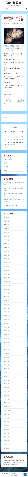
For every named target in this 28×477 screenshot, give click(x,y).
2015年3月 (6, 334)
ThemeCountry (17, 473)
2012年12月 (7, 372)
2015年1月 (6, 342)
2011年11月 (7, 410)
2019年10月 (7, 263)
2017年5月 (6, 308)
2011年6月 (6, 425)
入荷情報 (6, 167)
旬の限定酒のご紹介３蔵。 (11, 205)
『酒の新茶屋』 (14, 3)
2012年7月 (6, 384)
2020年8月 (6, 247)
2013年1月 (6, 369)
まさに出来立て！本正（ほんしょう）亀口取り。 (7, 101)
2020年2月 (6, 255)
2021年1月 (6, 240)
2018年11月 (7, 281)
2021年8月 (6, 221)
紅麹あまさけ (8, 94)
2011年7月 (6, 422)
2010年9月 (6, 448)
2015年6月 (6, 327)
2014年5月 (6, 353)
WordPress (14, 475)
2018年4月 (6, 297)
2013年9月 (6, 361)
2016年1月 (6, 319)
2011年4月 (6, 433)
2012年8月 (6, 380)
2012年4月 (6, 395)
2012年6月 (6, 387)
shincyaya (16, 23)
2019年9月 (6, 266)
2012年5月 (6, 391)
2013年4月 (6, 365)
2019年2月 (6, 274)
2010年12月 (7, 444)
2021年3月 (6, 232)
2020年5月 (6, 251)
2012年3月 (6, 399)
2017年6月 (6, 304)
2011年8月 (6, 418)
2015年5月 (6, 331)
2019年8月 (6, 270)
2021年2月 (6, 236)
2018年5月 (6, 293)
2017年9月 (6, 300)
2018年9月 (6, 289)
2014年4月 (6, 357)
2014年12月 (7, 346)
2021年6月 (6, 225)
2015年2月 (6, 338)
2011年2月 (6, 437)
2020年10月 (7, 244)
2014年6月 (6, 350)
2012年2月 (6, 403)
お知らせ (6, 163)
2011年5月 (6, 429)
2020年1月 (6, 259)
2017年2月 (6, 312)
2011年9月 (6, 414)
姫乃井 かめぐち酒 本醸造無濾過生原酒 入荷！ (20, 101)
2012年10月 (7, 376)
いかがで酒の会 (8, 159)
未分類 (5, 170)
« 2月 (5, 147)
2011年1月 (6, 441)
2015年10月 (7, 323)
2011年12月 (7, 406)
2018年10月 (7, 285)
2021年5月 (6, 228)
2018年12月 (7, 278)
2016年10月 (7, 316)
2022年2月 (6, 217)
